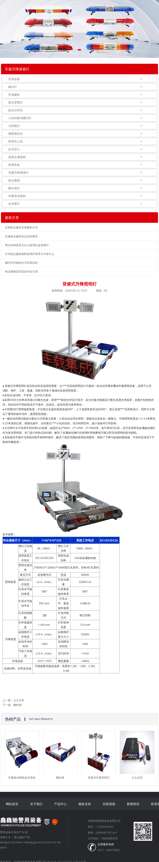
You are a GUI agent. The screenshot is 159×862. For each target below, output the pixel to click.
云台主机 (18, 700)
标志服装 (14, 180)
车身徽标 (14, 94)
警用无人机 (15, 141)
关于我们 (36, 804)
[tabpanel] (79, 29)
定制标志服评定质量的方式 (21, 227)
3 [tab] (85, 51)
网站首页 (12, 804)
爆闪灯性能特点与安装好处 (21, 262)
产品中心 (60, 804)
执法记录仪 (15, 110)
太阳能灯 (14, 126)
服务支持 (84, 804)
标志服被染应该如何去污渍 (21, 271)
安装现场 (109, 804)
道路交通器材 (17, 157)
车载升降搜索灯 (18, 172)
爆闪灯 (12, 87)
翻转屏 (17, 705)
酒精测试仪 (15, 133)
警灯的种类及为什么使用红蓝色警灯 (27, 245)
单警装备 (14, 165)
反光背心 (14, 149)
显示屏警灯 (15, 102)
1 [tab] (74, 51)
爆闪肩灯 (14, 188)
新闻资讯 (133, 804)
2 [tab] (80, 51)
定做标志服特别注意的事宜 (21, 236)
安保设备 (14, 79)
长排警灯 (14, 204)
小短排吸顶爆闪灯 (20, 118)
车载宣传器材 (17, 196)
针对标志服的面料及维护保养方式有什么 (29, 254)
